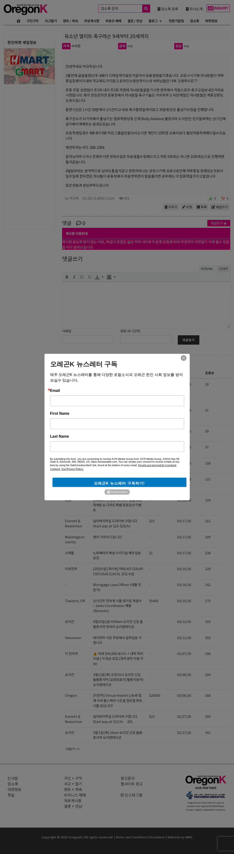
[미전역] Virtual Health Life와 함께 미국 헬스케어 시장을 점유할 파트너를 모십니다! (117, 483)
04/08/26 (184, 431)
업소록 (194, 20)
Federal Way (75, 446)
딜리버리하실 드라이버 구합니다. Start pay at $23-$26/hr (115, 523)
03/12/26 (184, 621)
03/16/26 (184, 568)
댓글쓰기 (219, 223)
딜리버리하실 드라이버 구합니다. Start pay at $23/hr (115, 719)
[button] (66, 277)
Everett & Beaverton (73, 466)
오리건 (69, 409)
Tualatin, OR (75, 600)
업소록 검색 (125, 8)
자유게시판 (91, 20)
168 (208, 695)
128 (208, 568)
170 (208, 600)
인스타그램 (131, 795)
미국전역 (71, 568)
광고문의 (128, 778)
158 (208, 463)
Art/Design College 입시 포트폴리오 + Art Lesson (117, 387)
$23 (152, 520)
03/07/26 (184, 653)
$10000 (154, 478)
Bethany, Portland (72, 434)
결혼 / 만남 (134, 20)
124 (208, 499)
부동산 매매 (113, 20)
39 (207, 431)
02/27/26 (184, 716)
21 (207, 409)
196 (208, 653)
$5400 (153, 600)
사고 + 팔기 (73, 783)
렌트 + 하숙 (73, 789)
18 (207, 384)
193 (208, 621)
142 (208, 584)
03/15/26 (184, 600)
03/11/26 (184, 637)
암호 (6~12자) (130, 330)
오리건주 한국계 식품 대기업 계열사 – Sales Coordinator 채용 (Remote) (117, 605)
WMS (189, 837)
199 (208, 536)
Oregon (71, 478)
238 (208, 552)
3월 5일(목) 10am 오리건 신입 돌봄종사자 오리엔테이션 (117, 735)
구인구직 (32, 20)
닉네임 (66, 330)
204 (208, 674)
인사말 (12, 778)
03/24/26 (184, 463)
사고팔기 (51, 20)
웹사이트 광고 (132, 783)
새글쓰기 (220, 206)
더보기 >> (73, 748)
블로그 (153, 20)
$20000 (154, 695)
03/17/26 (184, 520)
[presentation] (67, 277)
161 (208, 520)
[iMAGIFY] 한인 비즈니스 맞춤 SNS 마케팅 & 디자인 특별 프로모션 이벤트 (117, 504)
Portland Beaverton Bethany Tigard (73, 392)
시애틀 (69, 552)
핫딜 (11, 795)
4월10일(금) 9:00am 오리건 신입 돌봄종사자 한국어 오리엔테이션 (118, 624)
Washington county (75, 539)
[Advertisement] (29, 158)
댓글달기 (188, 340)
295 (208, 716)
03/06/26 (184, 674)
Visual (207, 268)
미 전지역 (71, 653)
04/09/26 (184, 384)
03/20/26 (184, 499)
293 (208, 637)
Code (223, 268)
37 (207, 446)
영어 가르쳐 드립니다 (107, 536)
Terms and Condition (131, 837)
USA (68, 499)
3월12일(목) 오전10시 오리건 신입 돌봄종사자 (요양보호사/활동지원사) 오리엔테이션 (118, 679)
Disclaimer (157, 837)
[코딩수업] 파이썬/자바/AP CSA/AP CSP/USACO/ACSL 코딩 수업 (118, 571)
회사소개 (194, 8)
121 (208, 478)
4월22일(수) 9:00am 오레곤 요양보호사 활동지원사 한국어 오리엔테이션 (117, 414)
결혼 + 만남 (73, 806)
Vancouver (73, 637)
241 (208, 732)
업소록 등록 (167, 8)
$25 (152, 431)
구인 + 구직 (79, 362)
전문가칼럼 (176, 20)
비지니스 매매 (75, 795)
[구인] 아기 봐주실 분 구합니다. (114, 431)
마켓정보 (211, 20)
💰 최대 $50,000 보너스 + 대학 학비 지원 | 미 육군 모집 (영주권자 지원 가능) (118, 658)
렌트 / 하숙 (70, 20)
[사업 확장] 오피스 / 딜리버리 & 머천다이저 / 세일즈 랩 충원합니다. (118, 466)
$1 (151, 552)
